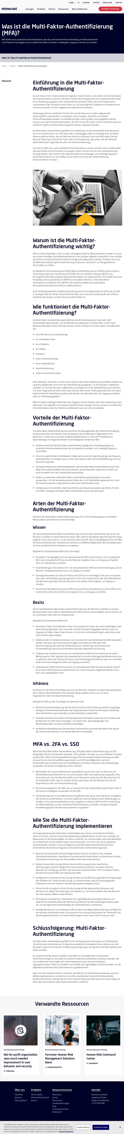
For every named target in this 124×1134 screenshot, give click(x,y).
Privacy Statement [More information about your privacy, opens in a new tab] (66, 1131)
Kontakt (118, 3)
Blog (54, 1106)
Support (96, 3)
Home (4, 66)
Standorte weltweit (99, 1094)
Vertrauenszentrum (60, 1109)
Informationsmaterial (40, 1097)
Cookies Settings (83, 1127)
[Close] (120, 1127)
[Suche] (78, 2)
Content (13, 66)
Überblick (19, 1094)
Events (55, 1097)
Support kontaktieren (100, 1100)
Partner (34, 1100)
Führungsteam (21, 1100)
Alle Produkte (36, 1094)
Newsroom (57, 1094)
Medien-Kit (57, 1112)
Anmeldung (107, 3)
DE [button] (72, 3)
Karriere (86, 3)
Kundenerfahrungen (60, 1103)
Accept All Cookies (101, 1127)
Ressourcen (57, 1100)
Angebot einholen (110, 9)
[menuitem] (29, 10)
